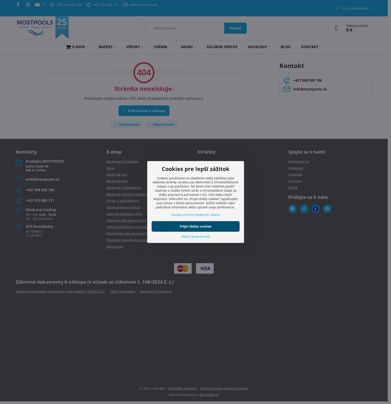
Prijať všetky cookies (195, 226)
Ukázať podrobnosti (195, 236)
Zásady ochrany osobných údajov (195, 215)
